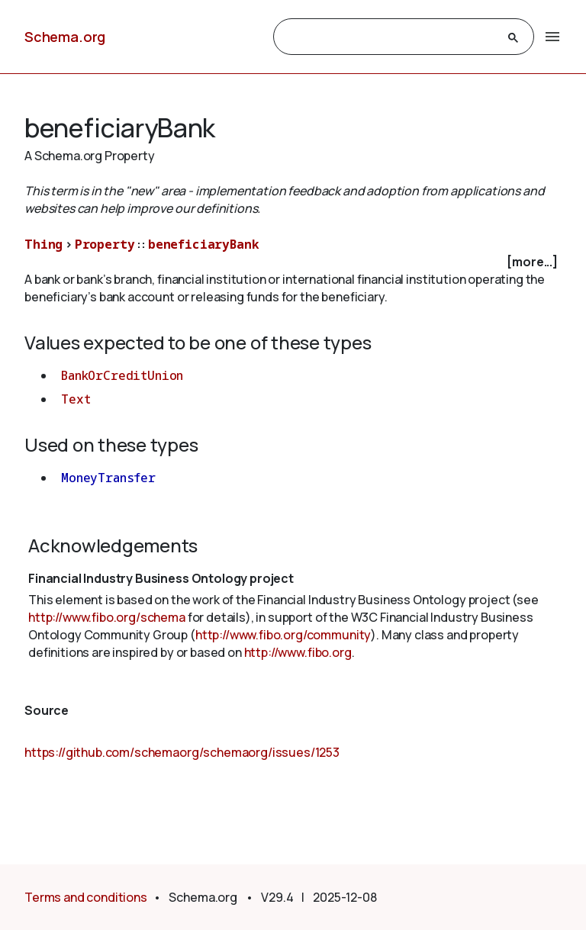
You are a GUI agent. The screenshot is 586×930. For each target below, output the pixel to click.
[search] (390, 37)
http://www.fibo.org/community (283, 634)
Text (75, 399)
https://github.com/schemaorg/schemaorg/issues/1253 (182, 752)
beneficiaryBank (203, 244)
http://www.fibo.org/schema (106, 617)
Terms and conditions (85, 897)
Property (105, 244)
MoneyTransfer (108, 477)
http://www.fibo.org (298, 652)
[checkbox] (293, 262)
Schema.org (64, 36)
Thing (43, 244)
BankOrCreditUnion (122, 375)
